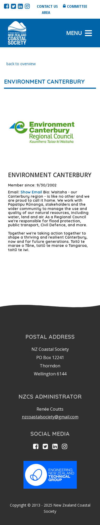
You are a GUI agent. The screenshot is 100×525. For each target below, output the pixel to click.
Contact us (47, 6)
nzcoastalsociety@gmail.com (50, 417)
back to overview (21, 63)
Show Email (32, 192)
